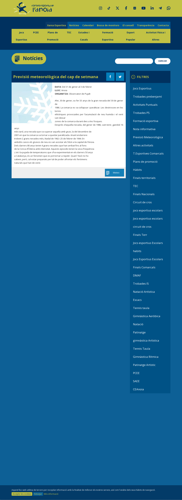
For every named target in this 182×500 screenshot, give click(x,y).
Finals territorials (144, 178)
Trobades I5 (141, 283)
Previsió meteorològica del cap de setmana (55, 76)
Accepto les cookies (22, 494)
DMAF (137, 275)
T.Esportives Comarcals (148, 153)
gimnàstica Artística (146, 340)
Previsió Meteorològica (148, 137)
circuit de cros (142, 227)
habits (137, 251)
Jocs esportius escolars (148, 218)
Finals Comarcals (144, 267)
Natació (138, 324)
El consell (128, 25)
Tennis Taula (141, 348)
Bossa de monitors (108, 25)
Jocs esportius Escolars (148, 243)
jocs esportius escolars (148, 210)
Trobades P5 (141, 113)
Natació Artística (144, 292)
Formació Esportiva (107, 36)
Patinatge (139, 332)
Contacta (163, 25)
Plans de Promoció (52, 36)
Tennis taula (141, 308)
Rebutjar (38, 494)
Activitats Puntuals (145, 105)
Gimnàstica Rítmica (146, 357)
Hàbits (137, 170)
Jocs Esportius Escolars (148, 259)
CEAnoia (138, 389)
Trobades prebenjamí (147, 96)
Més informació (51, 494)
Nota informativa (144, 129)
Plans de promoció (145, 161)
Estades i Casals (83, 36)
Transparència (145, 25)
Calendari (88, 25)
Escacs (137, 300)
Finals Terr (140, 235)
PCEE (36, 32)
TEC (69, 32)
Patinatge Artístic (144, 365)
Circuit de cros (142, 202)
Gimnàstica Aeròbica (146, 316)
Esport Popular (130, 36)
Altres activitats (143, 145)
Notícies (74, 25)
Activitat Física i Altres (155, 36)
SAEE (136, 381)
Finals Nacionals (144, 194)
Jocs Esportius (21, 36)
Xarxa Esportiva (56, 25)
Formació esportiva (145, 121)
